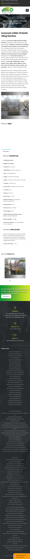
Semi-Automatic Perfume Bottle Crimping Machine (15, 435)
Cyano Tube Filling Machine (15, 376)
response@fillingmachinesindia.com (10, 3)
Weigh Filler (15, 543)
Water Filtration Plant (15, 421)
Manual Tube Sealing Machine (15, 366)
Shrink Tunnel (15, 457)
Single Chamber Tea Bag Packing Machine (15, 531)
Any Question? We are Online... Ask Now (21, 556)
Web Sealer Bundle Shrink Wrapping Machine (15, 459)
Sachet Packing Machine (15, 529)
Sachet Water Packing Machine (15, 411)
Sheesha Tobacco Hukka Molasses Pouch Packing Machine (15, 533)
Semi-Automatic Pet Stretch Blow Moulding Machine (15, 423)
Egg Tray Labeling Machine (15, 398)
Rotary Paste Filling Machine (15, 361)
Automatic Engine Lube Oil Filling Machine (15, 521)
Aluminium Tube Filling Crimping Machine (15, 374)
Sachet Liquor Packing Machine (15, 492)
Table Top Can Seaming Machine (15, 473)
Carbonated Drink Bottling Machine (15, 382)
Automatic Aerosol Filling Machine (15, 441)
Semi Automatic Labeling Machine (15, 394)
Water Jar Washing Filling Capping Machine (15, 419)
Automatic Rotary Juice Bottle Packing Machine (15, 547)
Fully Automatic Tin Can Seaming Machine (15, 478)
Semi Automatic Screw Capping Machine (15, 463)
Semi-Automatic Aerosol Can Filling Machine (15, 443)
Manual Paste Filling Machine (15, 351)
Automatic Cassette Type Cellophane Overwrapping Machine (15, 449)
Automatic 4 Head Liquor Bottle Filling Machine (15, 494)
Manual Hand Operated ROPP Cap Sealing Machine (15, 467)
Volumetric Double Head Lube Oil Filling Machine (15, 515)
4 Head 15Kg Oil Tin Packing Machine (15, 504)
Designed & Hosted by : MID (10, 555)
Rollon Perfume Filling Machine (15, 439)
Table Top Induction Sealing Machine (15, 490)
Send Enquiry (6, 296)
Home (12, 18)
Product (17, 18)
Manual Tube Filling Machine (15, 364)
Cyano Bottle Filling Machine (15, 378)
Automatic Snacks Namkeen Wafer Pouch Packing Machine (15, 523)
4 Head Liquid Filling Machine (15, 390)
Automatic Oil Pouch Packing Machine (15, 513)
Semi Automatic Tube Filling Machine (15, 370)
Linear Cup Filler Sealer (15, 484)
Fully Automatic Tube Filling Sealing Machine (15, 372)
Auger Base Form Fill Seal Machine (15, 525)
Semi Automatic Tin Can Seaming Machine (15, 476)
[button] (9, 280)
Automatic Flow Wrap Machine (15, 461)
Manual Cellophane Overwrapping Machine (15, 445)
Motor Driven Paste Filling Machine (15, 355)
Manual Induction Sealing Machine (15, 488)
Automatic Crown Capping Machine (15, 480)
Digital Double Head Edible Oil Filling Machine (15, 511)
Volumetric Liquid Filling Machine (15, 386)
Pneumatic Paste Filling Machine (15, 353)
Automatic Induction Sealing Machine (15, 486)
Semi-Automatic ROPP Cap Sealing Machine (15, 465)
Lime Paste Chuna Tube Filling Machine (15, 380)
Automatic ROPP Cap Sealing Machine (15, 471)
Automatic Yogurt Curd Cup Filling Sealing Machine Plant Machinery (15, 482)
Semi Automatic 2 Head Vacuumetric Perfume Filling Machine (15, 425)
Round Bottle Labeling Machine (15, 400)
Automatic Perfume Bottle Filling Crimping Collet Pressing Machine (15, 432)
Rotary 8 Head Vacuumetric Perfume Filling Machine (15, 430)
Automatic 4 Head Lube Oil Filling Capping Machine (15, 519)
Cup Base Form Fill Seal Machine (15, 527)
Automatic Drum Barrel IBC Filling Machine (15, 384)
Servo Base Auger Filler (15, 537)
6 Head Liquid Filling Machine (15, 392)
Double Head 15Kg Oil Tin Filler (15, 502)
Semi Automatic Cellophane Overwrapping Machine (15, 447)
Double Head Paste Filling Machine (15, 359)
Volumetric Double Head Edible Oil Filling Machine (15, 509)
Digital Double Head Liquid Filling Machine (15, 388)
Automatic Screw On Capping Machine (15, 469)
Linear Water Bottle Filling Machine (15, 416)
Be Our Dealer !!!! (7, 5)
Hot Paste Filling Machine (15, 357)
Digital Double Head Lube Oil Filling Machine (15, 517)
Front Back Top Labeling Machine (15, 402)
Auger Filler (15, 535)
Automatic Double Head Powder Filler (15, 541)
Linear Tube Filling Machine (15, 368)
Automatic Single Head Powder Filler (15, 539)
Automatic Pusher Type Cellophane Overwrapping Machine (15, 451)
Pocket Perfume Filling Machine (15, 437)
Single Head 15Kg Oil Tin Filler (15, 500)
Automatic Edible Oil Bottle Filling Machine (15, 507)
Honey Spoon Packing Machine (15, 404)
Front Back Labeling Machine (15, 396)
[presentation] (0, 268)
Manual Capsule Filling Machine (15, 549)
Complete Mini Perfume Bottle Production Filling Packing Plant (15, 545)
